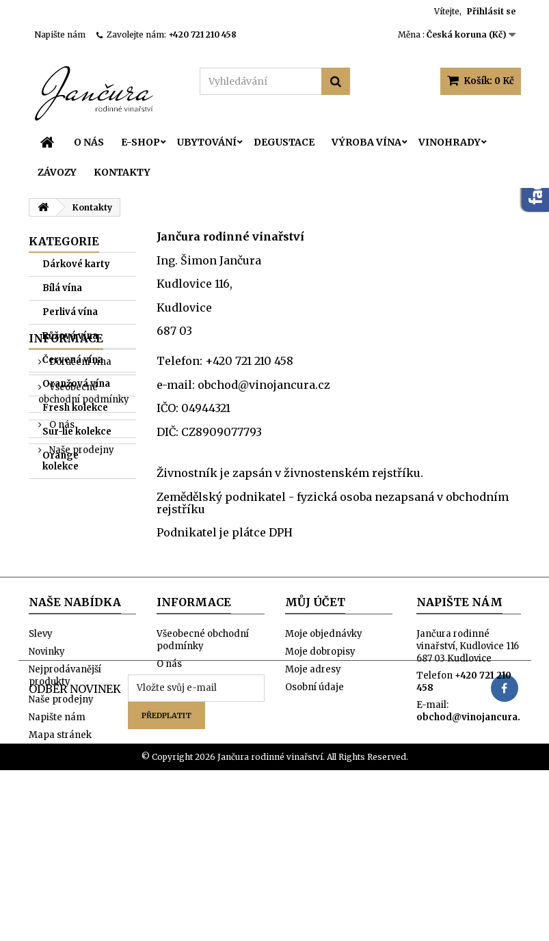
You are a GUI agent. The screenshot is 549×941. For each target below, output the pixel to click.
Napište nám (59, 34)
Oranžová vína (76, 384)
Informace (66, 503)
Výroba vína (366, 142)
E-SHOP (140, 142)
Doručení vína (79, 526)
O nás (89, 142)
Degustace (284, 142)
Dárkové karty (76, 264)
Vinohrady (449, 142)
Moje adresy (313, 747)
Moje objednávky (323, 712)
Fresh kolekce (75, 407)
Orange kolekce (60, 461)
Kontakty (122, 172)
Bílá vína (62, 288)
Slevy (41, 712)
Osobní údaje (314, 765)
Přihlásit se (491, 11)
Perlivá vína (70, 312)
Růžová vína (70, 336)
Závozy (57, 172)
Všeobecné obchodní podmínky (83, 558)
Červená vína (72, 360)
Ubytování (207, 142)
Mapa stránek (60, 813)
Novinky (47, 729)
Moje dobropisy (320, 729)
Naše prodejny (80, 614)
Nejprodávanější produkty (65, 753)
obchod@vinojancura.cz (473, 795)
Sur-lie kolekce (76, 431)
